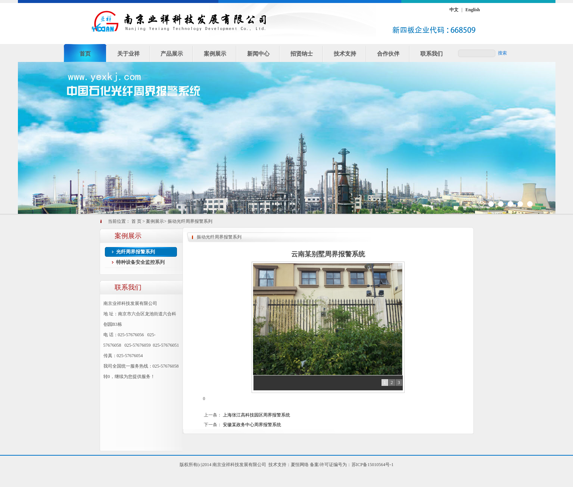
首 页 (136, 221)
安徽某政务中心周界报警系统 (252, 424)
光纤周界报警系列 (135, 252)
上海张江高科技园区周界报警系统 (256, 415)
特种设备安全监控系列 (140, 262)
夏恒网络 (300, 464)
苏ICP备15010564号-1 (373, 464)
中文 (453, 9)
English (472, 9)
